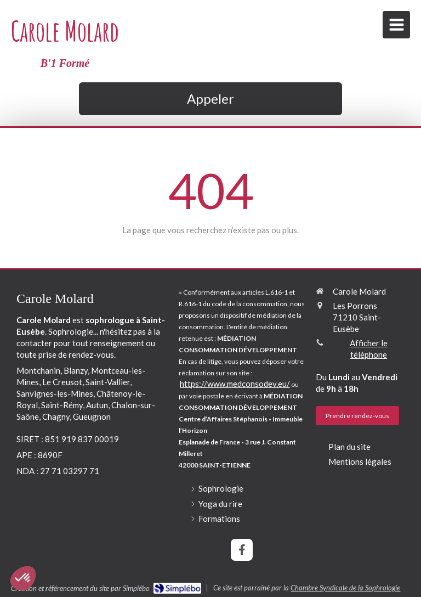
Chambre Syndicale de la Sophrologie (345, 587)
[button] (23, 578)
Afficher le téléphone (369, 348)
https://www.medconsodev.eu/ (235, 383)
